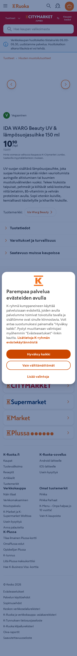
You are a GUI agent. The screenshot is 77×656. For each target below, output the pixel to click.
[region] (38, 328)
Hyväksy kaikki (38, 354)
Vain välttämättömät (38, 365)
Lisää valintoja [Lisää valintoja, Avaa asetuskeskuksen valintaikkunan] (38, 376)
